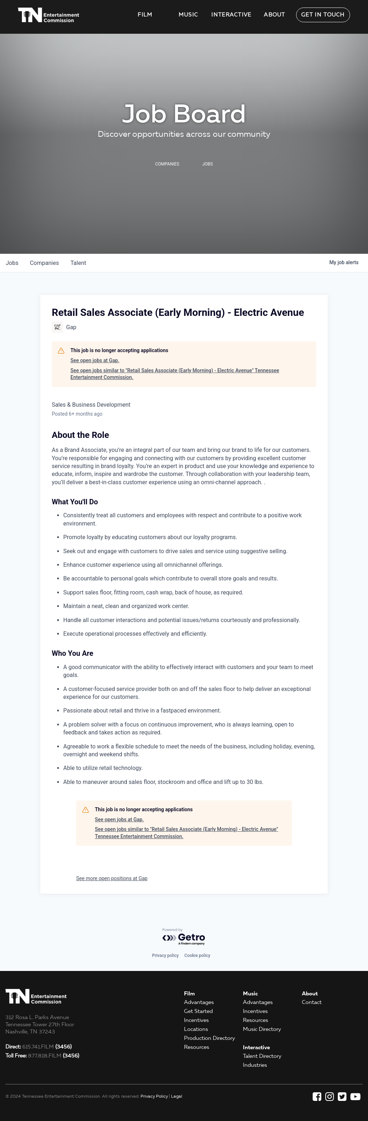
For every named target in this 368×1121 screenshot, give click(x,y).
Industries (255, 1065)
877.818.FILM (42, 1055)
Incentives (196, 1020)
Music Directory (262, 1029)
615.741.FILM (38, 1046)
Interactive (231, 14)
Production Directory (209, 1038)
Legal (176, 1096)
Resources (196, 1047)
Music (188, 14)
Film (145, 14)
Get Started (198, 1011)
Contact (312, 1002)
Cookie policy (197, 955)
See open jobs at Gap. (94, 360)
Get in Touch (323, 14)
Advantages (199, 1002)
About (274, 14)
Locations (196, 1029)
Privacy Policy (154, 1096)
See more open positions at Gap (111, 878)
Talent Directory (262, 1056)
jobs (12, 263)
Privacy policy (165, 955)
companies (44, 263)
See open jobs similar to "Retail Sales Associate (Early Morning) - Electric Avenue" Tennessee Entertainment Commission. (174, 374)
